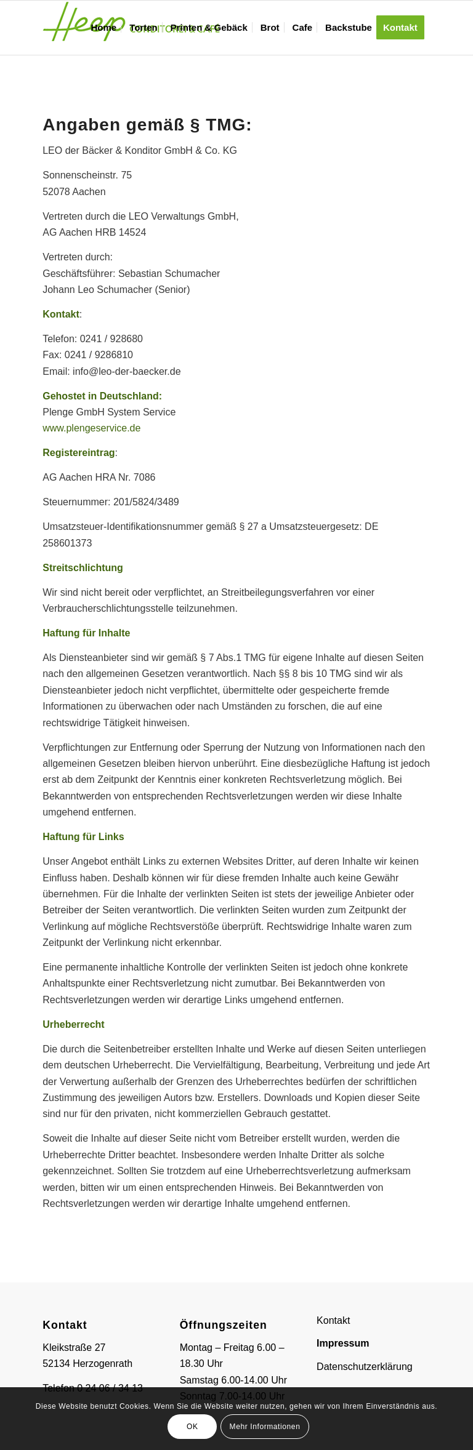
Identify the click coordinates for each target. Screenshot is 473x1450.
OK (192, 1426)
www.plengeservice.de (91, 428)
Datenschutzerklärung (365, 1366)
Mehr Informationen (265, 1426)
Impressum (343, 1343)
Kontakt (333, 1320)
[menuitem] (103, 28)
